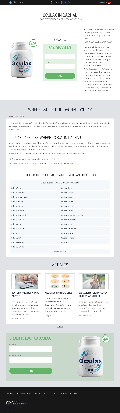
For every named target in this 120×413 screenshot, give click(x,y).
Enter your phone (15, 355)
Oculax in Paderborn (17, 229)
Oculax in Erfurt (16, 238)
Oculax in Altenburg (67, 238)
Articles (53, 394)
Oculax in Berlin (16, 188)
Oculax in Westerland (17, 242)
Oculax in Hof (65, 242)
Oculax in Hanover (17, 202)
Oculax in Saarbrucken (68, 229)
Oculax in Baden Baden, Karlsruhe (72, 215)
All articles (60, 326)
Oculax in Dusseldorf (17, 192)
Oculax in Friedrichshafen (19, 215)
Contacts (73, 394)
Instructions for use (24, 394)
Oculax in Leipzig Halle (18, 220)
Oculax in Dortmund (67, 211)
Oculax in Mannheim (67, 233)
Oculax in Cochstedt (17, 211)
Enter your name (14, 344)
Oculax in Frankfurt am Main (20, 197)
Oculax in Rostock (17, 233)
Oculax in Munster (17, 224)
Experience (9, 394)
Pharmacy (63, 394)
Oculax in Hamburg (17, 206)
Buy (60, 76)
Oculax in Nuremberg (68, 224)
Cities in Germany (60, 251)
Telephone (48, 62)
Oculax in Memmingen (68, 220)
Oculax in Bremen (67, 206)
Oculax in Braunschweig (18, 247)
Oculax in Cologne (67, 202)
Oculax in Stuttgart (67, 197)
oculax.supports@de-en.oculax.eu (16, 404)
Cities (45, 394)
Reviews (37, 394)
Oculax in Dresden (67, 192)
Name (46, 53)
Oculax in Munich (66, 188)
